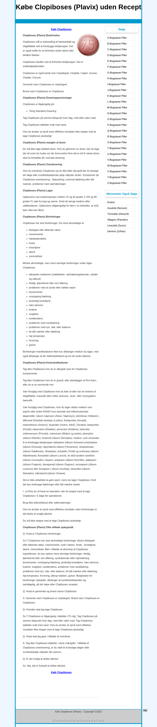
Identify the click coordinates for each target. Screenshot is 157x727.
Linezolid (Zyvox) (116, 225)
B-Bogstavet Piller (117, 43)
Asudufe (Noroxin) (117, 208)
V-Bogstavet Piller (117, 160)
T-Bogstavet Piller (116, 148)
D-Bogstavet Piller (117, 55)
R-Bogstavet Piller (117, 136)
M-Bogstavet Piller (117, 107)
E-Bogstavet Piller (117, 61)
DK (59, 721)
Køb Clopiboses (61, 29)
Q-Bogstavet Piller (117, 130)
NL (92, 721)
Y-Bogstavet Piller (117, 177)
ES (65, 721)
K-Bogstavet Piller (117, 96)
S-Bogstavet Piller (117, 142)
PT (97, 721)
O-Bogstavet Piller (117, 119)
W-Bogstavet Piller (117, 165)
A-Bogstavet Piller (117, 38)
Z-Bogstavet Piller (117, 183)
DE (54, 721)
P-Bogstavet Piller (117, 125)
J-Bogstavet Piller (116, 90)
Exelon (111, 202)
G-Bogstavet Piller (117, 72)
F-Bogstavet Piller (117, 67)
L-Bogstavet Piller (116, 101)
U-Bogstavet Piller (117, 154)
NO (86, 721)
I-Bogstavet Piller (116, 84)
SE (102, 721)
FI (76, 721)
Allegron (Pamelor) (117, 219)
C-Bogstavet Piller (117, 49)
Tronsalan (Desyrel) (118, 214)
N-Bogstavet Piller (117, 113)
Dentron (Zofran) (116, 231)
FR (80, 721)
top (145, 710)
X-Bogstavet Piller (117, 171)
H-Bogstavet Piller (117, 78)
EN (71, 721)
